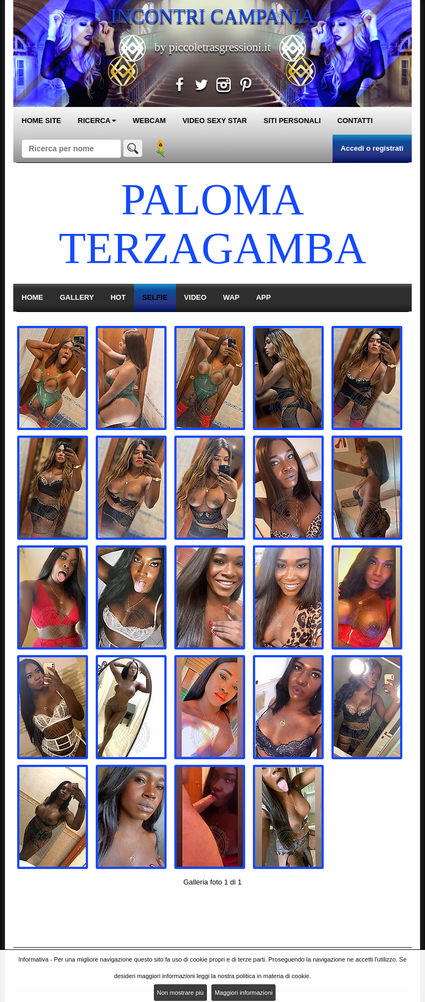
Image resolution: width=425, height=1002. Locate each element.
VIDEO (195, 297)
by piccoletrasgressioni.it (212, 47)
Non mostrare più (180, 992)
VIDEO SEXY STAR (215, 120)
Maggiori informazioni (244, 992)
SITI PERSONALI (291, 120)
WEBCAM (149, 120)
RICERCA (97, 120)
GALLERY (77, 297)
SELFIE (155, 297)
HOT (118, 297)
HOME (32, 297)
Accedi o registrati (372, 148)
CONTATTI (355, 120)
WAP (231, 297)
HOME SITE (41, 120)
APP (263, 297)
